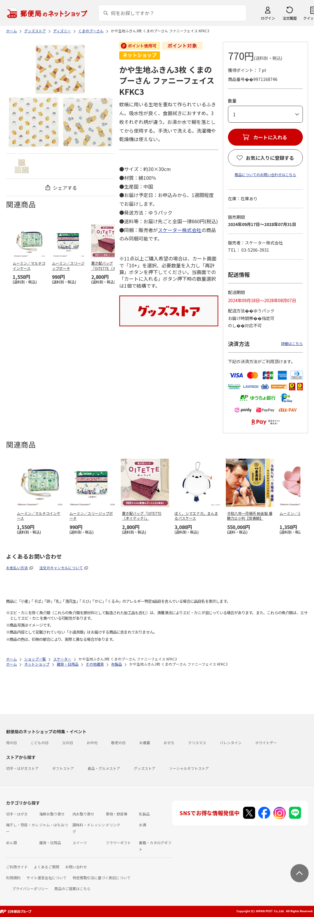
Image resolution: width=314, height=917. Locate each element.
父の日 (67, 742)
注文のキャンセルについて (61, 567)
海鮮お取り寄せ (52, 813)
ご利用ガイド (17, 866)
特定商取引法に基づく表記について (101, 877)
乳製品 (144, 813)
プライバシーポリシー (30, 888)
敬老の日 (118, 742)
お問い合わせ (76, 866)
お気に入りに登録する (270, 157)
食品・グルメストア (104, 768)
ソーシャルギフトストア (189, 768)
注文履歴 (289, 18)
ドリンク (113, 824)
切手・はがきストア (22, 768)
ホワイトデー (266, 742)
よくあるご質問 (46, 866)
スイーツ (79, 842)
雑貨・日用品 (50, 842)
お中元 (92, 742)
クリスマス (197, 742)
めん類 (11, 842)
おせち (169, 742)
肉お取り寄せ (83, 813)
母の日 (11, 742)
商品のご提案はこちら (72, 888)
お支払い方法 (17, 567)
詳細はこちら (292, 343)
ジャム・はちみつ (53, 824)
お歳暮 (144, 742)
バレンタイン (231, 742)
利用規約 (13, 877)
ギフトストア (63, 768)
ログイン (268, 18)
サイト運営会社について (46, 877)
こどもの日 (39, 742)
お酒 (142, 824)
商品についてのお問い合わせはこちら (265, 174)
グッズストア (144, 768)
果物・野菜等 (116, 813)
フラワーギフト (118, 842)
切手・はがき (17, 813)
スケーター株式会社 (179, 230)
